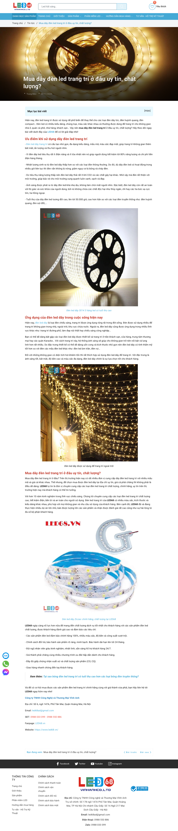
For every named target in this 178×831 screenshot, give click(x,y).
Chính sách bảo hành (49, 805)
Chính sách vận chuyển (46, 793)
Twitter (79, 763)
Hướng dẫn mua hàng (119, 16)
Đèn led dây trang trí (37, 144)
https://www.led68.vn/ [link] (46, 730)
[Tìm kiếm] (122, 6)
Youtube (97, 763)
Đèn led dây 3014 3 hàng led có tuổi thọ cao (89, 310)
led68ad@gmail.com (43, 710)
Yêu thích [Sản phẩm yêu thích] (157, 6)
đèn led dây (41, 323)
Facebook (61, 763)
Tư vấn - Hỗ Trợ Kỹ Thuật (150, 16)
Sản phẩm (74, 16)
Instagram (116, 763)
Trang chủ (44, 16)
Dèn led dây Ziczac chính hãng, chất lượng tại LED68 (89, 619)
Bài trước (131, 752)
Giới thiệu (59, 16)
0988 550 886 (101, 820)
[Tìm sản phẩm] (77, 6)
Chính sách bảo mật (48, 809)
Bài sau (145, 752)
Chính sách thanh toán (47, 785)
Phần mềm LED (93, 16)
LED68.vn (40, 723)
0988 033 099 (98, 825)
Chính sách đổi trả (47, 800)
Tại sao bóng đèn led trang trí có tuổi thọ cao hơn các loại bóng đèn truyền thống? (91, 676)
